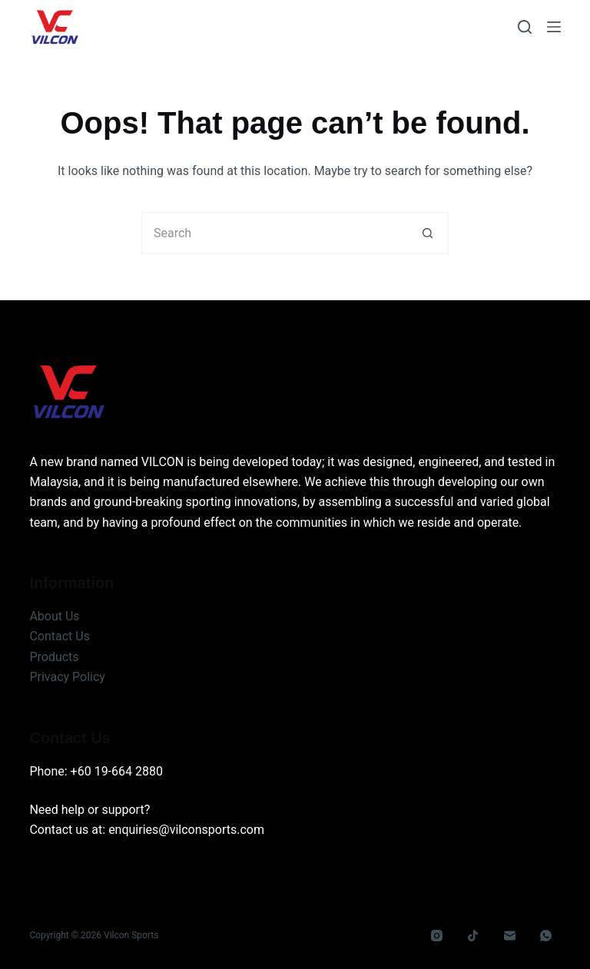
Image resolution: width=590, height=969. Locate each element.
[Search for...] (273, 233)
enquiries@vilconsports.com (186, 829)
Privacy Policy (67, 677)
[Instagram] (437, 936)
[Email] (510, 936)
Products (53, 657)
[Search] (525, 27)
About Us (54, 616)
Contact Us (59, 636)
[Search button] (427, 233)
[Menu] (554, 27)
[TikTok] (473, 936)
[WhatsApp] (546, 936)
